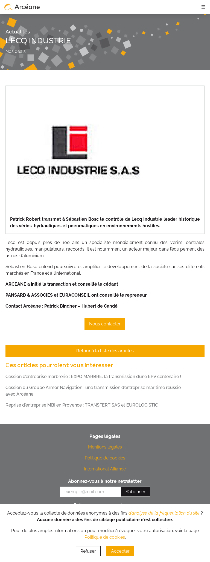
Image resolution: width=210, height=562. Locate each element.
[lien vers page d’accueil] (22, 7)
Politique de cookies (105, 458)
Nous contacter (105, 324)
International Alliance (105, 469)
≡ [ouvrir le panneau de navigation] (203, 7)
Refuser (88, 551)
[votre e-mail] (90, 491)
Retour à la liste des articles (105, 350)
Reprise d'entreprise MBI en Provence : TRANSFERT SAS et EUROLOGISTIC (81, 405)
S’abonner (135, 491)
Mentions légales (105, 447)
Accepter (120, 551)
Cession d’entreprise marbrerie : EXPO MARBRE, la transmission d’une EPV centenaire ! (93, 376)
